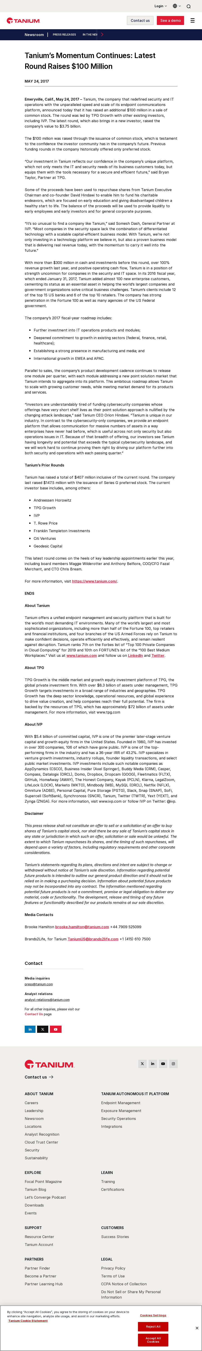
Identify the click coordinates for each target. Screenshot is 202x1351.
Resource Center (39, 1236)
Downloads (34, 1205)
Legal (107, 1259)
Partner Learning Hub (44, 1284)
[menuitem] (63, 1127)
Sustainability (36, 1158)
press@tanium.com (39, 984)
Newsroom (34, 35)
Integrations (111, 1126)
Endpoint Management (120, 1103)
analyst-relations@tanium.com (47, 1000)
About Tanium (39, 1094)
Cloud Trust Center (41, 1142)
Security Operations (118, 1118)
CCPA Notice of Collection (124, 1284)
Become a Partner (40, 1276)
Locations (33, 1126)
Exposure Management (121, 1110)
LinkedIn (135, 655)
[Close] (197, 1328)
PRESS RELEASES (64, 34)
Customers (112, 1227)
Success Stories (115, 1236)
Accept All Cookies (153, 1340)
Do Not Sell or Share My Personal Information (131, 1294)
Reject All (153, 1326)
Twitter (157, 655)
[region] (101, 1328)
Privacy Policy (113, 1268)
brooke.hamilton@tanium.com (82, 927)
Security (32, 1150)
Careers (31, 1103)
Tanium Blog (35, 1189)
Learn (107, 1172)
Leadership (34, 1110)
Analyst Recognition (42, 1134)
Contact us (36, 1077)
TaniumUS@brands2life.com (93, 939)
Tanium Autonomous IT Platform (135, 1094)
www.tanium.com (82, 655)
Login (159, 6)
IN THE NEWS (91, 34)
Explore (33, 1172)
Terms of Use (113, 1276)
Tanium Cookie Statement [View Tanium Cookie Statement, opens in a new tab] (28, 1320)
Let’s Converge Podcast (45, 1197)
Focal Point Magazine (43, 1181)
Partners (34, 1259)
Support (33, 1227)
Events (31, 1213)
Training (108, 1181)
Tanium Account (39, 1244)
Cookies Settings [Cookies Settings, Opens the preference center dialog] (153, 1315)
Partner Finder (37, 1268)
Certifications (112, 1189)
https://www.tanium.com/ (94, 581)
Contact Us (34, 1014)
